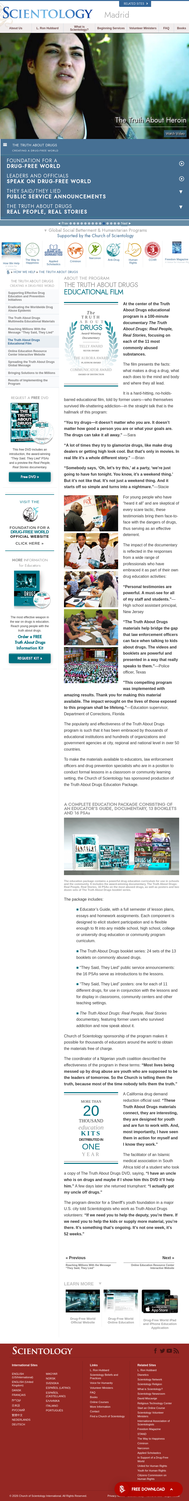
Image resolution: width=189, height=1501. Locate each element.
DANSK (16, 1390)
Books (181, 28)
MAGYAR (52, 1373)
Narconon (95, 250)
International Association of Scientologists (153, 1422)
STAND (141, 1433)
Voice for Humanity (101, 1382)
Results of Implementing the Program (28, 382)
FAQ (166, 28)
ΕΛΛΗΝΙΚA (53, 1400)
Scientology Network (149, 1379)
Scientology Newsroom (151, 1393)
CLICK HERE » (30, 543)
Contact (94, 1411)
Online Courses (99, 1402)
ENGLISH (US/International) (22, 1375)
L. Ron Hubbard (47, 28)
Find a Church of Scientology (107, 1416)
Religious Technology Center (154, 1403)
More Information (100, 1406)
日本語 (16, 1405)
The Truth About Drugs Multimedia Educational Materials (31, 319)
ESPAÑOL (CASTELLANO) (56, 1394)
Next (124, 223)
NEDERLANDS (21, 1419)
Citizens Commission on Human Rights (151, 1477)
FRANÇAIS (19, 1394)
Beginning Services (111, 28)
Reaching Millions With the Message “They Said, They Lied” (31, 330)
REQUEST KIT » (29, 658)
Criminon (75, 252)
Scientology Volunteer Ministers (150, 1414)
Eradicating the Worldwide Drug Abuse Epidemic (30, 308)
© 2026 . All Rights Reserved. (48, 1495)
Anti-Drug (113, 251)
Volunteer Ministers (142, 28)
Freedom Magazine (149, 1429)
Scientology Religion (149, 1384)
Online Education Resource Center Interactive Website (27, 352)
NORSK (51, 1378)
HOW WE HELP (25, 272)
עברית (16, 1400)
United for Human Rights (152, 1465)
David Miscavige (147, 1398)
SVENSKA (52, 1383)
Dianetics (142, 1374)
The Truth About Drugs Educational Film (24, 341)
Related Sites (136, 3)
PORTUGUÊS (54, 1410)
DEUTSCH (18, 1424)
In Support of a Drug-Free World (152, 1459)
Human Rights (133, 252)
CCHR (152, 251)
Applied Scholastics (53, 253)
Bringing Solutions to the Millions (31, 373)
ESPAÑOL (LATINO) (58, 1387)
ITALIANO (52, 1405)
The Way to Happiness (32, 252)
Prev (65, 223)
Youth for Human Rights (151, 1470)
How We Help (11, 263)
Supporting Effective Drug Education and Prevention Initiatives (26, 296)
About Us (15, 28)
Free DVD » (30, 476)
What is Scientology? (79, 28)
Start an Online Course (151, 1407)
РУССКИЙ (18, 1410)
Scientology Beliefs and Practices (104, 1376)
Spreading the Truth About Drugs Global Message (31, 363)
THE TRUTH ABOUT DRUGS (58, 272)
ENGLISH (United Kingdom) (22, 1383)
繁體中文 (17, 1415)
